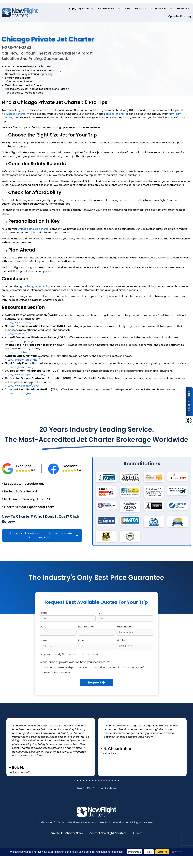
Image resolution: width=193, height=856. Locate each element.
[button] (74, 780)
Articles (137, 833)
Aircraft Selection (135, 8)
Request (96, 682)
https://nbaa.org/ (16, 335)
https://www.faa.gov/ (18, 324)
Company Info (161, 9)
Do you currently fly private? (58, 654)
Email (81, 640)
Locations (183, 8)
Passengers (124, 626)
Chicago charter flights (39, 288)
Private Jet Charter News (67, 833)
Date (43, 626)
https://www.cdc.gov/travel (22, 387)
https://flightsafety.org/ (20, 368)
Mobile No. (123, 640)
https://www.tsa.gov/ (18, 394)
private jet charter (15, 115)
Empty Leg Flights (81, 9)
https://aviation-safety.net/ (22, 361)
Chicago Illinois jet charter (33, 230)
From (43, 612)
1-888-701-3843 (189, 401)
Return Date (86, 626)
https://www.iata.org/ (18, 353)
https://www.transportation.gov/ (25, 376)
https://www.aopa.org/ (19, 342)
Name (43, 640)
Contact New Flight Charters (107, 833)
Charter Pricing (109, 9)
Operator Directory (179, 16)
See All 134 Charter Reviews (97, 792)
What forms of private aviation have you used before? (75, 662)
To (99, 612)
